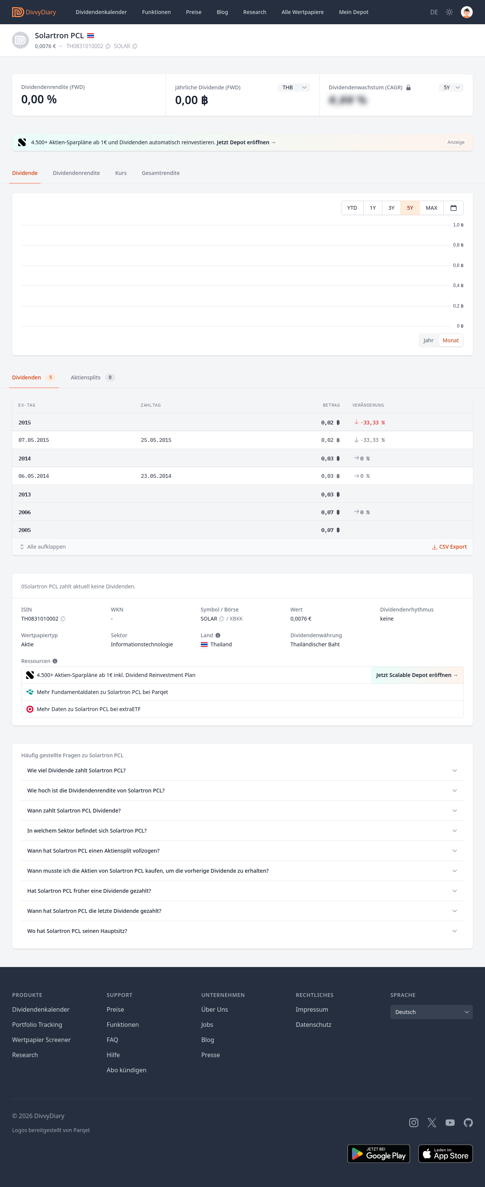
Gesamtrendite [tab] (161, 172)
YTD (352, 207)
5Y (410, 207)
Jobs (207, 1024)
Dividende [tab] (25, 172)
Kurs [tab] (121, 172)
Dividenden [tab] (34, 377)
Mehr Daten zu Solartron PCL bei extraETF (89, 709)
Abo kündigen (127, 1070)
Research (25, 1055)
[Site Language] (434, 12)
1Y (373, 207)
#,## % (348, 100)
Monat (451, 340)
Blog (207, 1040)
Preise (194, 12)
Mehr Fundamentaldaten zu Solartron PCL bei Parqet (102, 692)
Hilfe (113, 1055)
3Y (391, 207)
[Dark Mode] (449, 12)
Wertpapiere (303, 12)
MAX (431, 207)
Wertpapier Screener (41, 1040)
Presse (210, 1055)
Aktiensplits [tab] (93, 377)
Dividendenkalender (101, 12)
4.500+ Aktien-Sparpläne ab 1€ (116, 675)
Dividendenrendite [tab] (76, 172)
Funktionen (156, 12)
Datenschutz (314, 1024)
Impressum (312, 1009)
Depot (354, 12)
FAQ (112, 1040)
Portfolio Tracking (37, 1024)
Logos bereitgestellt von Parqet (51, 1130)
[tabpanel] (242, 274)
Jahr (428, 340)
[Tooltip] (217, 635)
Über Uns (214, 1009)
